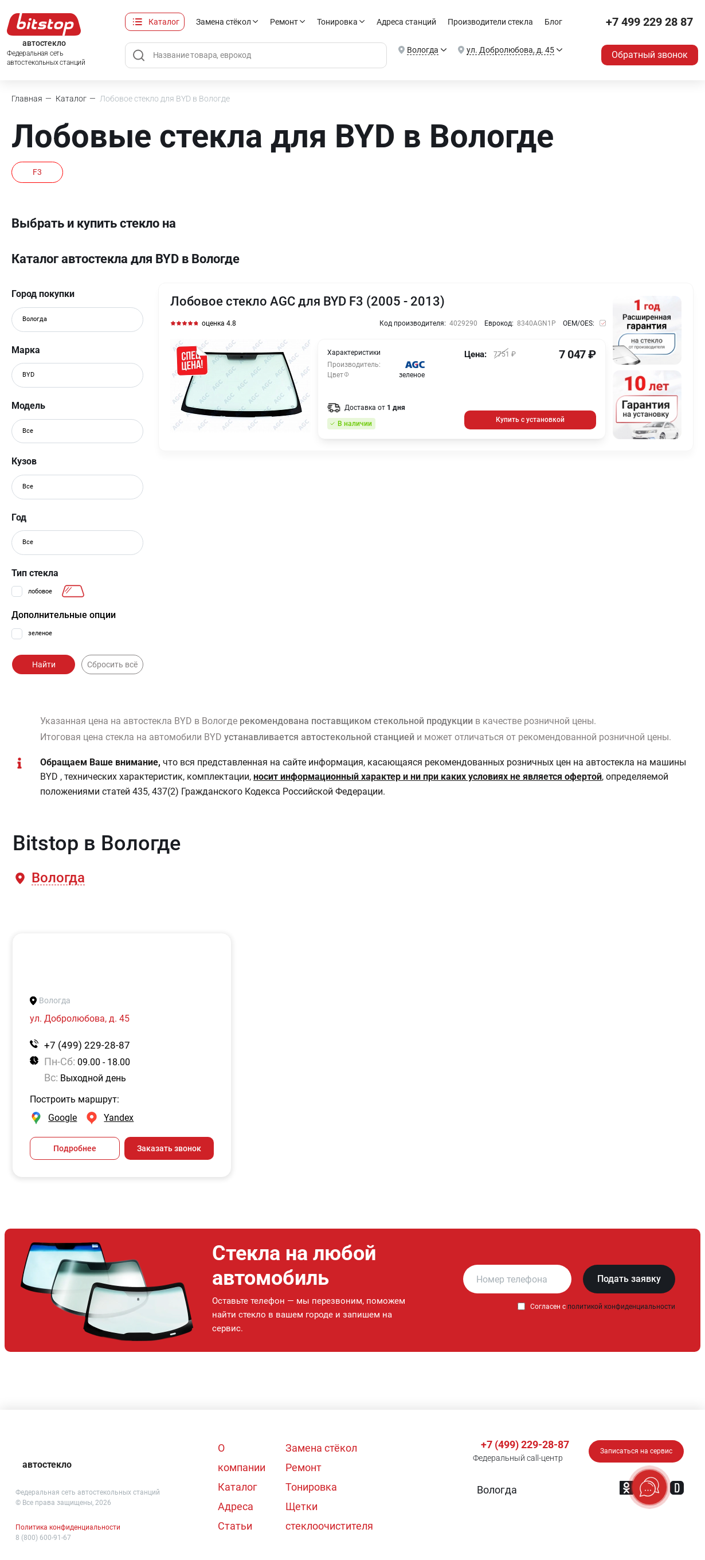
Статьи (235, 1526)
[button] (57, 878)
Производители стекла (490, 21)
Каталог (163, 21)
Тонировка (337, 21)
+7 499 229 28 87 (649, 22)
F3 (37, 172)
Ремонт (284, 21)
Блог (553, 21)
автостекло (47, 1464)
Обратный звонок (650, 54)
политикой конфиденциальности (621, 1307)
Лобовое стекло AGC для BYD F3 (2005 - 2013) (307, 301)
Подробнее (74, 1148)
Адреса (235, 1506)
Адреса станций (406, 21)
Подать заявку (629, 1278)
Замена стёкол (223, 21)
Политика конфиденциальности (67, 1527)
